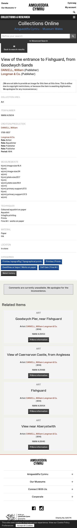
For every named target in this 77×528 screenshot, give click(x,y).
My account (70, 7)
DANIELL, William (12, 70)
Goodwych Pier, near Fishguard (38, 319)
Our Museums (8, 8)
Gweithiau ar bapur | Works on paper (19, 267)
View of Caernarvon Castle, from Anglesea (38, 354)
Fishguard (38, 390)
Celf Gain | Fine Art (49, 267)
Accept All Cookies (25, 525)
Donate (4, 3)
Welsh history (8, 273)
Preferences (7, 525)
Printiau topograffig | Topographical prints (22, 261)
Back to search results (14, 48)
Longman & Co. (10, 74)
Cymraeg (72, 3)
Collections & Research (15, 17)
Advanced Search (38, 41)
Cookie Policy (63, 522)
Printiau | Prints (53, 261)
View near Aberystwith (38, 426)
